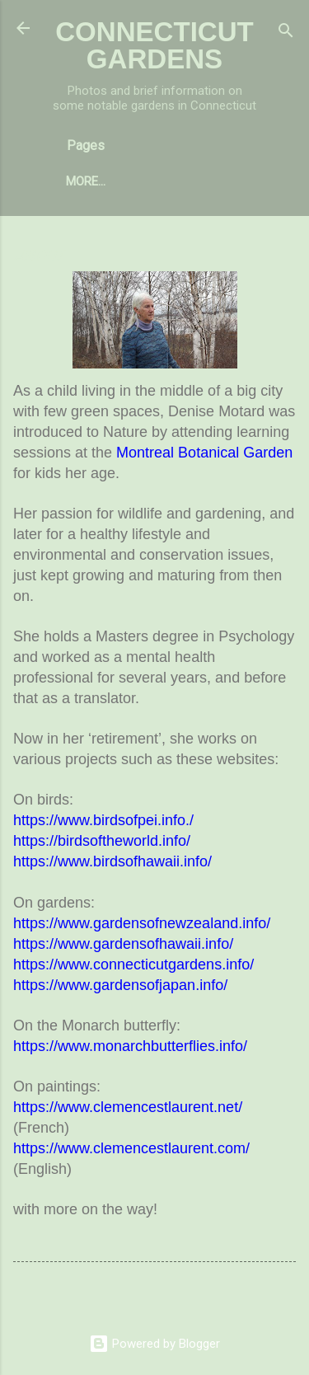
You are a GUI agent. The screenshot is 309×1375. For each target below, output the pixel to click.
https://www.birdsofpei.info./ (103, 820)
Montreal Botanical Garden (204, 452)
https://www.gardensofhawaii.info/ (123, 944)
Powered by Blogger (154, 1343)
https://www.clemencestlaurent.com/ (131, 1148)
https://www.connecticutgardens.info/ (133, 964)
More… (85, 181)
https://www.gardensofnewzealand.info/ (141, 923)
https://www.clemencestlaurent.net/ (127, 1107)
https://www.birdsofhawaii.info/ (112, 861)
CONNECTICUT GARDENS (154, 45)
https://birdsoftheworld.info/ (101, 841)
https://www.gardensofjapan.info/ (120, 985)
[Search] (286, 33)
